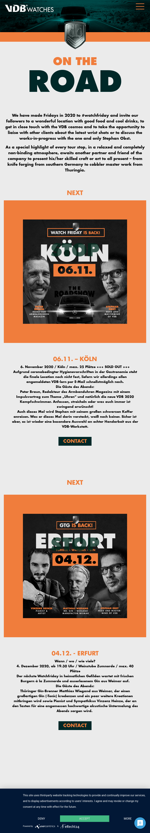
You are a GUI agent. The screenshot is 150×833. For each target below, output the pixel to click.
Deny (41, 818)
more (128, 818)
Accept (84, 818)
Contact (75, 441)
